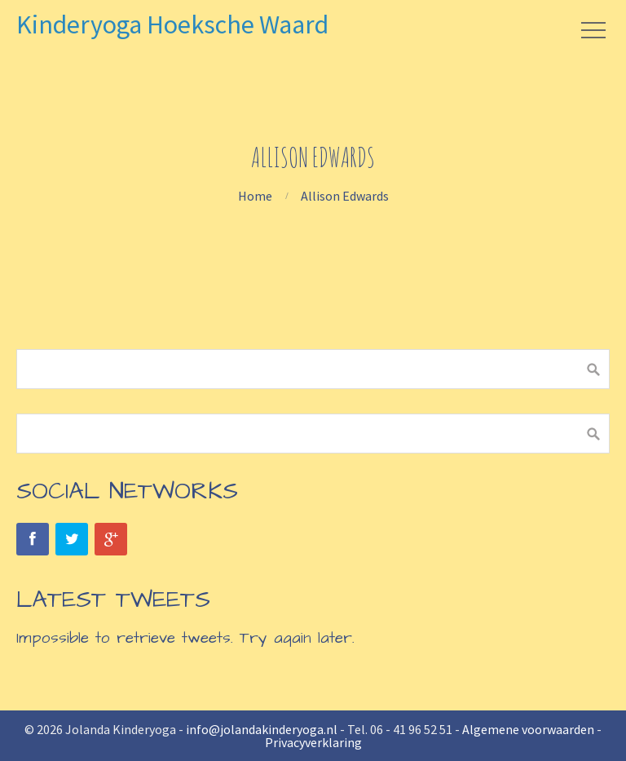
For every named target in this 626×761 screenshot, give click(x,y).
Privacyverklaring (313, 742)
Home (255, 196)
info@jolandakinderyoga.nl (261, 729)
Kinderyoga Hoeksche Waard (172, 24)
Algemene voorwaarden (528, 729)
